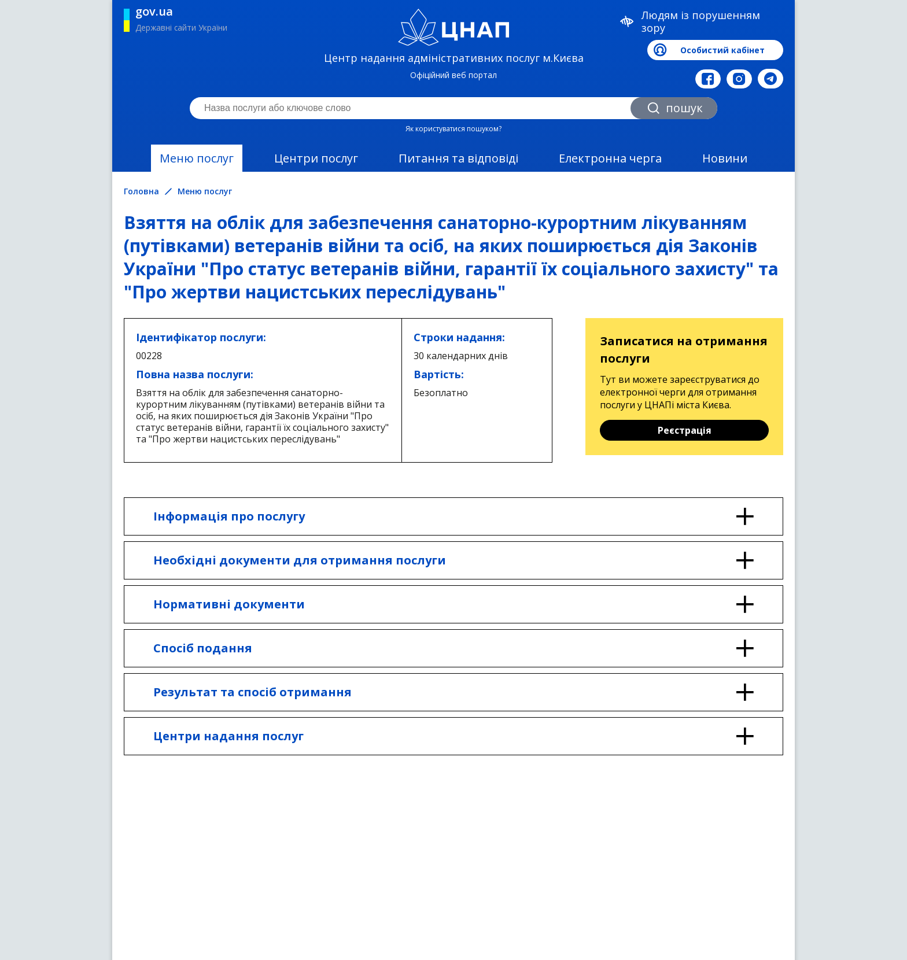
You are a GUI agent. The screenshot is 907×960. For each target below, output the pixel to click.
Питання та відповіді (458, 158)
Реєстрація (684, 430)
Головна (141, 191)
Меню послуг (197, 158)
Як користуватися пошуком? (453, 129)
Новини (724, 158)
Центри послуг (316, 158)
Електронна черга (610, 158)
